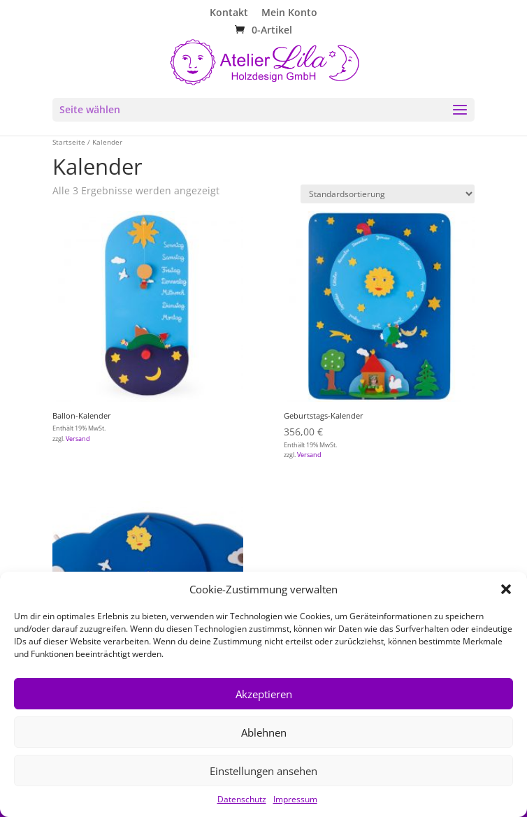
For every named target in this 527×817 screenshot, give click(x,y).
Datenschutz (241, 799)
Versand (78, 439)
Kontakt (229, 13)
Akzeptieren (264, 694)
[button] (506, 589)
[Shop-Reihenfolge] (388, 194)
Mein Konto (289, 13)
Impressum (295, 799)
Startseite (68, 142)
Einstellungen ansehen (263, 771)
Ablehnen (264, 732)
